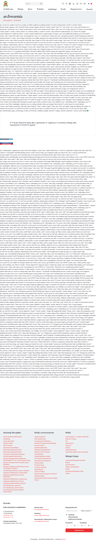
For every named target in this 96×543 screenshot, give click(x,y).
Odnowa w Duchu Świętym (42, 452)
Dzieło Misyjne (38, 469)
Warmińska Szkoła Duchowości (12, 450)
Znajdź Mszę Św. (79, 530)
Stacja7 (63, 539)
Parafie (68, 469)
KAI (66, 441)
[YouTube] (91, 3)
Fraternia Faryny (39, 463)
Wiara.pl (68, 447)
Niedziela (70, 515)
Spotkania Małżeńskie (40, 447)
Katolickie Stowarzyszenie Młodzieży (45, 443)
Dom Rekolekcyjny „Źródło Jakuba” (13, 487)
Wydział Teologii (8, 443)
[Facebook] (88, 3)
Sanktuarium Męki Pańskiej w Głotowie (14, 483)
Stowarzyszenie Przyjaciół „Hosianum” (45, 474)
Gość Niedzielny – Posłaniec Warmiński (77, 436)
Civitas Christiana (39, 471)
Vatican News (70, 443)
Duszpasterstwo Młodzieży (42, 441)
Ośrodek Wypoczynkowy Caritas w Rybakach (16, 470)
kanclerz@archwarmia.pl (41, 509)
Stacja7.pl (68, 445)
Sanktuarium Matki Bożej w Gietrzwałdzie (15, 472)
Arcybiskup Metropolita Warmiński (75, 460)
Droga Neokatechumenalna (42, 456)
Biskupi (68, 462)
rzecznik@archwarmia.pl (41, 521)
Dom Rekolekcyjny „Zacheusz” (12, 485)
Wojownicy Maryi (39, 476)
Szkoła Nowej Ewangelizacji (42, 460)
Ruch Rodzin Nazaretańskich (42, 458)
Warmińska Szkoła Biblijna (11, 447)
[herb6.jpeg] (5, 3)
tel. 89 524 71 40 (8, 515)
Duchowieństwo (70, 465)
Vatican (68, 473)
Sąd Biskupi (6, 439)
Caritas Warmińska (8, 441)
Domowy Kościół (39, 445)
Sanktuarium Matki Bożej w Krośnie (13, 481)
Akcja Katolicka (38, 454)
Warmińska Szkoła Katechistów (12, 452)
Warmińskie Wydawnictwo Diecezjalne (77, 452)
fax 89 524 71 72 (8, 517)
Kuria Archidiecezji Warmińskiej (12, 436)
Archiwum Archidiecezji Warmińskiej (14, 454)
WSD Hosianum (7, 445)
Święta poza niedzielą (74, 519)
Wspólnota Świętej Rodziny (42, 450)
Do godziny (83, 522)
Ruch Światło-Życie (40, 439)
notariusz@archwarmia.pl (41, 515)
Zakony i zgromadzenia (72, 467)
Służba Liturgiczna (39, 436)
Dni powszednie (72, 517)
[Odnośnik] (63, 4)
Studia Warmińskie (71, 450)
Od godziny (69, 522)
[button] (13, 9)
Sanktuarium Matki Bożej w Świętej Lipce (15, 479)
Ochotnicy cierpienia (40, 467)
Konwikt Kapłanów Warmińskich (12, 456)
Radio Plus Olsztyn (71, 439)
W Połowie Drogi (39, 465)
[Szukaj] (34, 3)
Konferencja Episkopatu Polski (74, 471)
